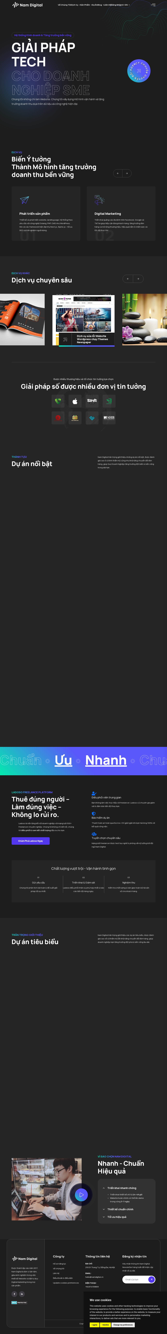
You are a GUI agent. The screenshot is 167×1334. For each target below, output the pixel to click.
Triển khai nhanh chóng (121, 1188)
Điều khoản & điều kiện (63, 1278)
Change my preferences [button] (123, 1325)
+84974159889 (92, 1286)
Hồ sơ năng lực (59, 1263)
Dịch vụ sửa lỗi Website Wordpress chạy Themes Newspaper (92, 339)
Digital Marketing (108, 213)
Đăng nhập (121, 7)
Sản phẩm (81, 7)
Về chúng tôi (57, 7)
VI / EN (131, 7)
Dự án (93, 7)
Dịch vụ (69, 7)
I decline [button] (105, 1325)
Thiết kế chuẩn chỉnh (120, 1209)
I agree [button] (94, 1325)
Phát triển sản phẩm (34, 213)
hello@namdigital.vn (94, 1277)
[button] (117, 173)
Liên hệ (110, 7)
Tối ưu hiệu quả (116, 1216)
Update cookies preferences (66, 1282)
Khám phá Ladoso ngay (30, 840)
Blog (101, 7)
